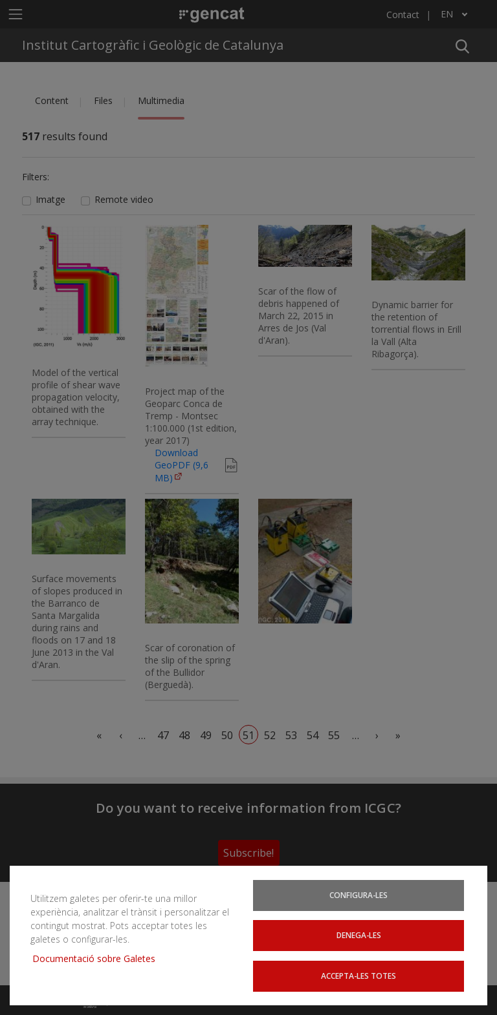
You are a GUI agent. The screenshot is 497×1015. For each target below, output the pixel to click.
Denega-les (359, 935)
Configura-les (358, 894)
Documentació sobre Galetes (98, 958)
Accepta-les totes (358, 975)
